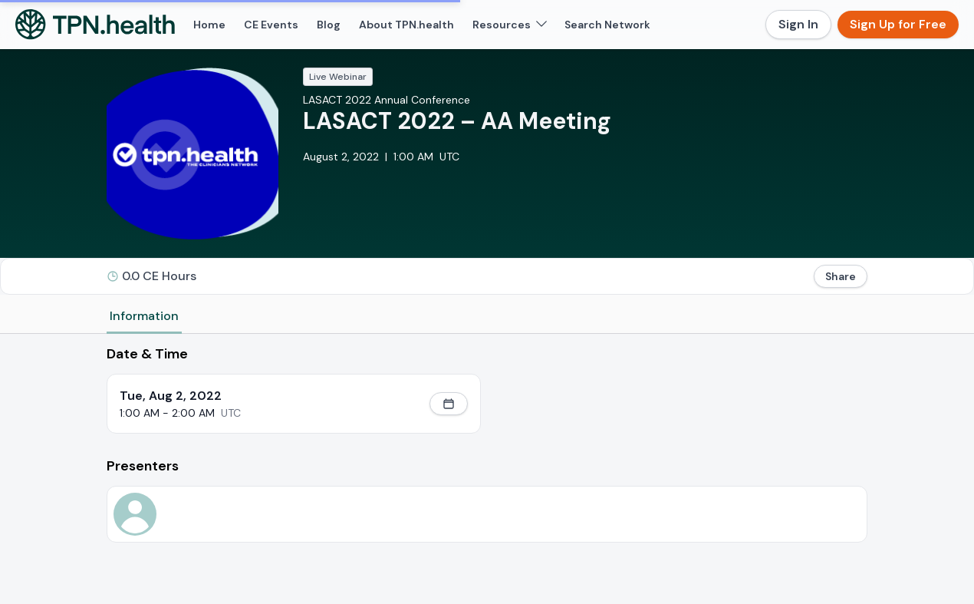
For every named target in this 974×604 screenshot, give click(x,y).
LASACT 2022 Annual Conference (386, 100)
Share (840, 276)
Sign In (798, 24)
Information (144, 316)
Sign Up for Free (898, 24)
